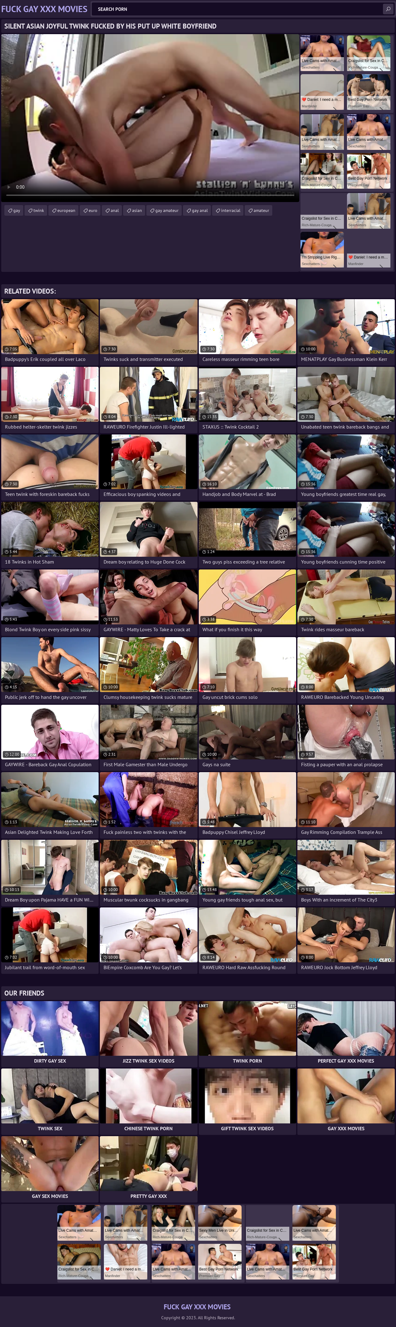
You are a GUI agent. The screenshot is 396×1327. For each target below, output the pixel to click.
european (66, 210)
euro (93, 210)
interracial (230, 210)
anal (115, 210)
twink (38, 210)
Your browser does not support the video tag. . (150, 118)
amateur (261, 210)
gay (16, 210)
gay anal (200, 210)
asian (137, 210)
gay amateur (167, 210)
